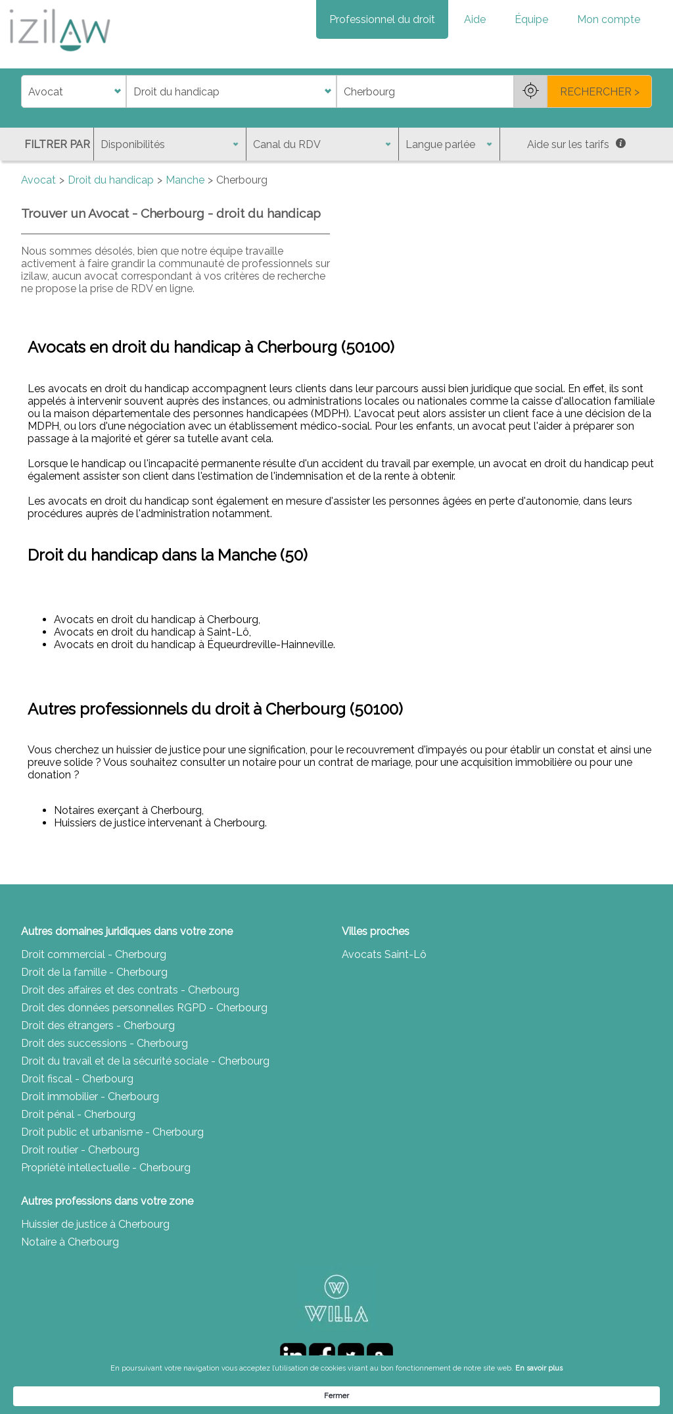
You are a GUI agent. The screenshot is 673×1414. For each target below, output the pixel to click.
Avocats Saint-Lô (384, 954)
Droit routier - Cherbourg (80, 1150)
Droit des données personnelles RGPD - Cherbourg (144, 1007)
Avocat (38, 180)
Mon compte (608, 19)
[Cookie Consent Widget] (336, 1395)
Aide (475, 19)
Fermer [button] (606, 1395)
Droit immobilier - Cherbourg (90, 1096)
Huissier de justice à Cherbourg (95, 1224)
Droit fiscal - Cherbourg (77, 1079)
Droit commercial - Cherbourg (93, 954)
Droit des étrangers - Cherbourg (98, 1025)
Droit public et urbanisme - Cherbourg (112, 1132)
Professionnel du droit (382, 19)
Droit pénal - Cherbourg (78, 1114)
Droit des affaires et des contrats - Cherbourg (130, 990)
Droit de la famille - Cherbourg (94, 972)
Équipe (531, 19)
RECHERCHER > (599, 92)
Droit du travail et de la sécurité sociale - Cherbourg (145, 1061)
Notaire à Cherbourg (70, 1242)
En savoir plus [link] (469, 1395)
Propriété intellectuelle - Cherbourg (106, 1167)
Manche (185, 180)
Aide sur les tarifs (576, 144)
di (25, 92)
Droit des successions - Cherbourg (104, 1043)
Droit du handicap (111, 180)
